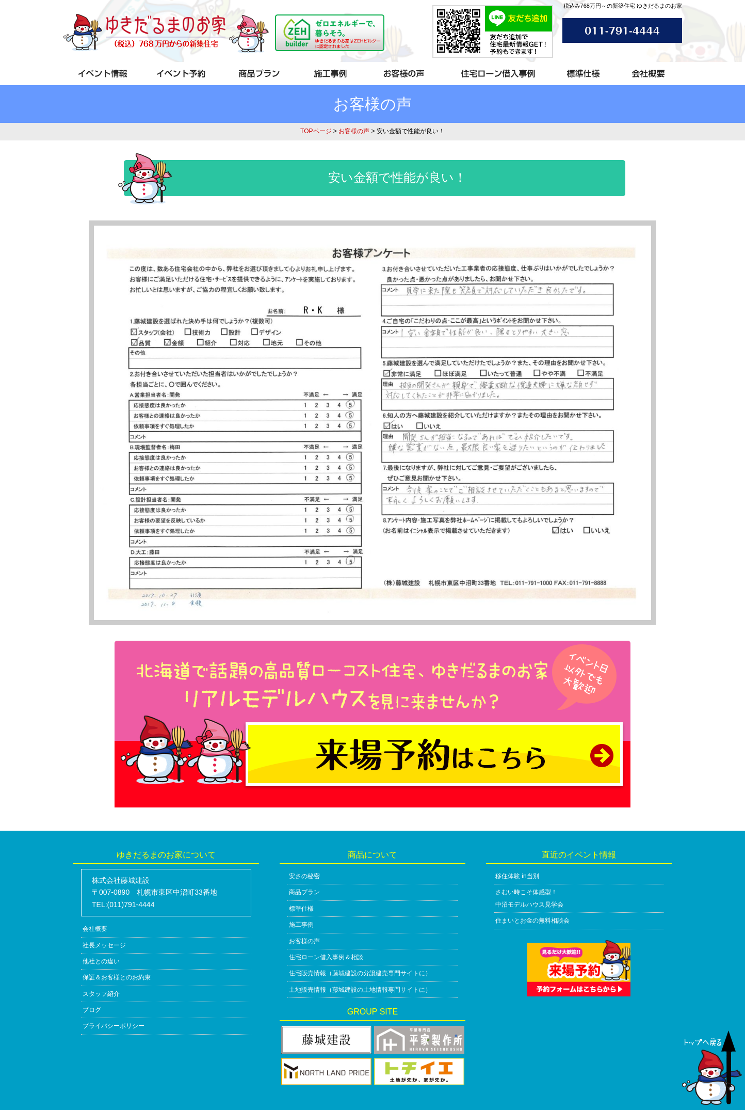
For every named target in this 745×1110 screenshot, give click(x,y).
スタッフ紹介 (101, 993)
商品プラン (304, 892)
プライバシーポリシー (113, 1025)
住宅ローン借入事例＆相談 (326, 957)
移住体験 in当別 (517, 876)
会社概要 (95, 928)
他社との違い (101, 961)
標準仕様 (301, 908)
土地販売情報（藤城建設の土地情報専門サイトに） (360, 989)
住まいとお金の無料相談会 (532, 920)
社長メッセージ (104, 945)
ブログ (92, 1009)
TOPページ (315, 131)
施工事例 (301, 924)
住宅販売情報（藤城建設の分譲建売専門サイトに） (360, 973)
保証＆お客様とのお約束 (117, 977)
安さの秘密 (304, 876)
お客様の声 (353, 131)
